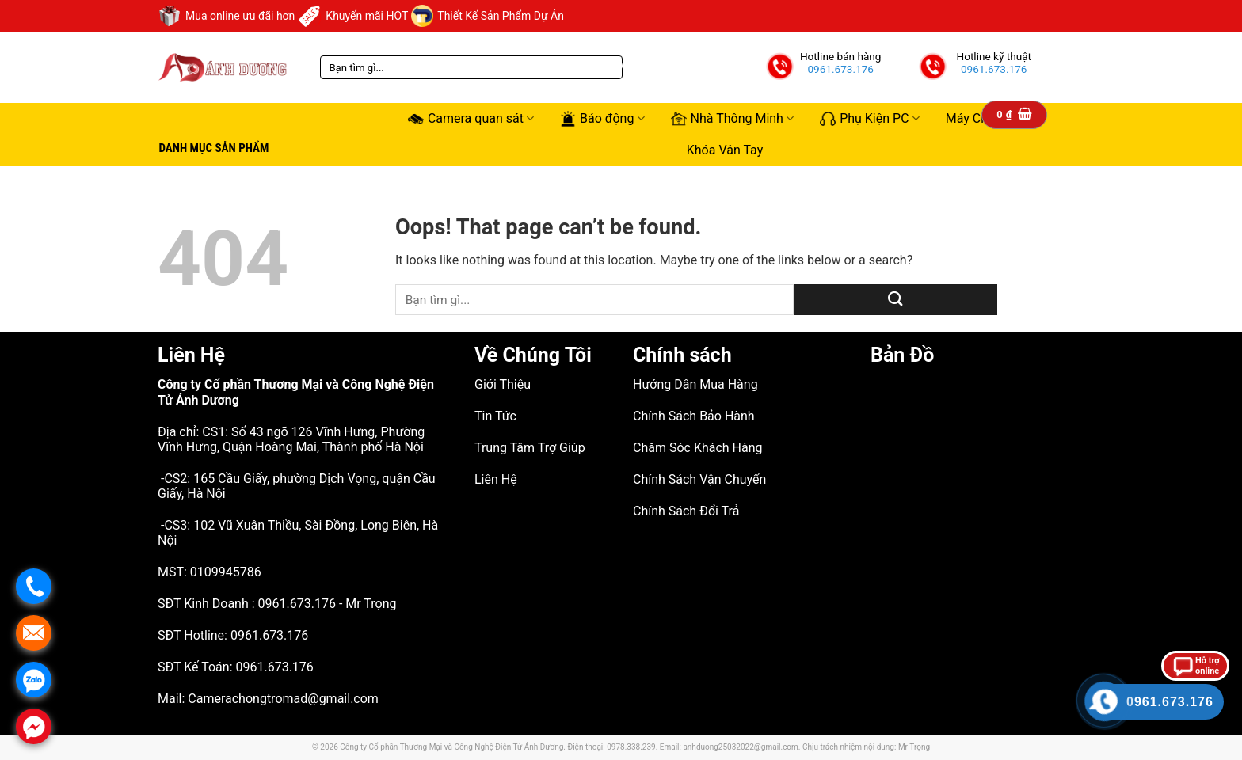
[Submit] (895, 299)
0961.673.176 (840, 69)
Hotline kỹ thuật (993, 56)
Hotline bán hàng (841, 56)
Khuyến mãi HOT (353, 16)
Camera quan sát (471, 119)
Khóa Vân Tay (725, 150)
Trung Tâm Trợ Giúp (529, 447)
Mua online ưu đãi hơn (226, 16)
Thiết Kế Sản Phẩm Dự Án (487, 16)
